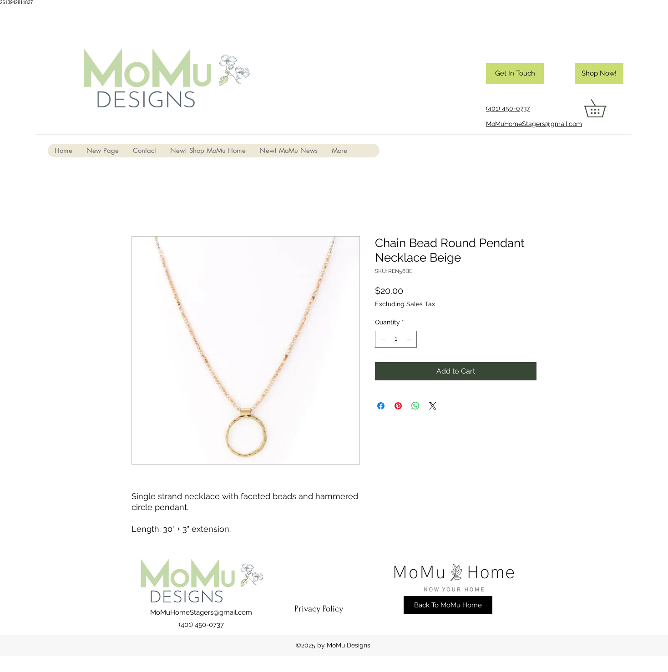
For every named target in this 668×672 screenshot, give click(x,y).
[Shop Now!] (599, 73)
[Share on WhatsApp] (415, 405)
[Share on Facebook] (380, 405)
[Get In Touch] (515, 73)
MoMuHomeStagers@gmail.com (201, 612)
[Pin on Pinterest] (398, 405)
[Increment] (409, 339)
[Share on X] (432, 405)
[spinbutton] (396, 339)
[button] (603, 108)
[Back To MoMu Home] (448, 605)
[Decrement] (382, 339)
